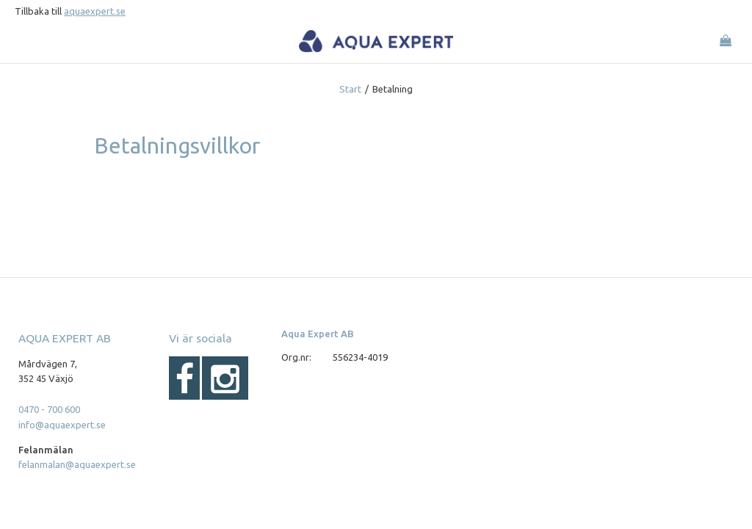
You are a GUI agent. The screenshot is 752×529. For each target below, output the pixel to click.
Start (350, 89)
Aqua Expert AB (317, 333)
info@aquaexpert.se (62, 425)
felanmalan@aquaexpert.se (77, 464)
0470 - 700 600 (49, 409)
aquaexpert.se (95, 11)
